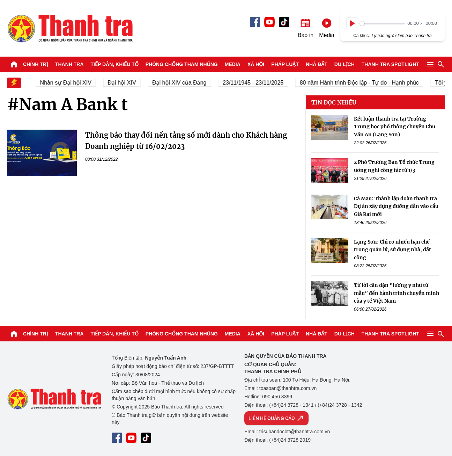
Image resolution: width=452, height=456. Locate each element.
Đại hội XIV (123, 83)
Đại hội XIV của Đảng (181, 83)
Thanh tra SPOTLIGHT (390, 64)
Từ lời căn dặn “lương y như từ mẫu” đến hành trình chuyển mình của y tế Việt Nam (396, 293)
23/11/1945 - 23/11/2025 (254, 83)
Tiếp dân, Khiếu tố (115, 64)
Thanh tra (69, 64)
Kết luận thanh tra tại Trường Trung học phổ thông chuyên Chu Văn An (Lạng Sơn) (394, 127)
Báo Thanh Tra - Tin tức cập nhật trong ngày (70, 28)
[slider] (382, 23)
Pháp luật (285, 64)
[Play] (352, 23)
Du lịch (344, 64)
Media (232, 64)
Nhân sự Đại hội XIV (67, 83)
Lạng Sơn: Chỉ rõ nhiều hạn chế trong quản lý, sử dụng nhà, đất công (392, 250)
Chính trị (35, 64)
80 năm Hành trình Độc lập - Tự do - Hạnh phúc (360, 83)
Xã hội (255, 64)
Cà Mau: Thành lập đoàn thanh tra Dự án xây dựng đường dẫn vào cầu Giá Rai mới (396, 206)
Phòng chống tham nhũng (182, 64)
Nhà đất (316, 64)
